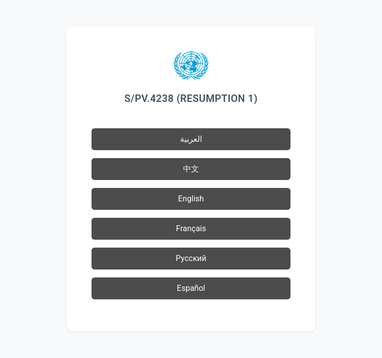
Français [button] (191, 228)
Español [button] (191, 288)
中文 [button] (191, 169)
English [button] (191, 198)
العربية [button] (191, 139)
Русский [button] (191, 258)
